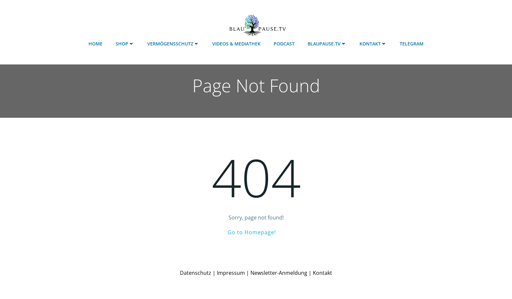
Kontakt (373, 44)
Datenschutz (195, 272)
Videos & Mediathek (236, 44)
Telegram (412, 44)
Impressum (231, 272)
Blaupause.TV (327, 44)
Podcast (284, 44)
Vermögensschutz (173, 44)
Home (95, 44)
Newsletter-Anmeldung (278, 272)
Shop (125, 44)
